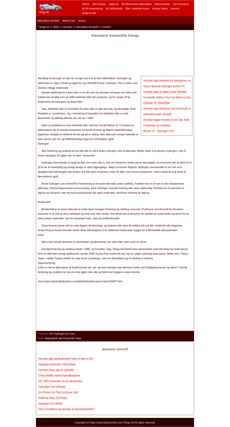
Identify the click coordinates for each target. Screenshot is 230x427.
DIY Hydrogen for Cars (62, 333)
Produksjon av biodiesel (157, 125)
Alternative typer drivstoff (157, 114)
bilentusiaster (162, 4)
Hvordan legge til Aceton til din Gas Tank (166, 119)
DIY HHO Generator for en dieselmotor (60, 381)
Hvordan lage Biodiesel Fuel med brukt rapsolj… (170, 108)
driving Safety (160, 8)
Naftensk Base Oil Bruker (53, 397)
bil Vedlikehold (114, 8)
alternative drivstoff (48, 20)
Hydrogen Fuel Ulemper (52, 386)
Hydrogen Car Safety (50, 403)
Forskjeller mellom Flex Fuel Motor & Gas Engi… (171, 97)
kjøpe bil (114, 4)
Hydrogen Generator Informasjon (57, 364)
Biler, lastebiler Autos (137, 8)
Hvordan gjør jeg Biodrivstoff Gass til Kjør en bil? (66, 358)
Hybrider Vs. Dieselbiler (157, 103)
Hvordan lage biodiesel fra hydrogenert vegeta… (170, 80)
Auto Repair (99, 4)
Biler (56, 27)
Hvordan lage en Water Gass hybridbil (165, 91)
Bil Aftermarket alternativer (137, 4)
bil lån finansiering (92, 8)
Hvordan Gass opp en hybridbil (56, 369)
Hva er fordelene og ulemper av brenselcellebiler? (67, 409)
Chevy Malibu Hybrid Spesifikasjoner (59, 375)
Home (85, 4)
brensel (175, 8)
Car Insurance (181, 4)
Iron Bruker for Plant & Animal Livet (58, 392)
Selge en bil (89, 13)
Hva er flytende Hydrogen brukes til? (164, 86)
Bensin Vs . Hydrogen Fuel (158, 131)
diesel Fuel (68, 20)
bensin (82, 20)
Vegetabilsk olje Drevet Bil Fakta (63, 338)
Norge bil (44, 27)
